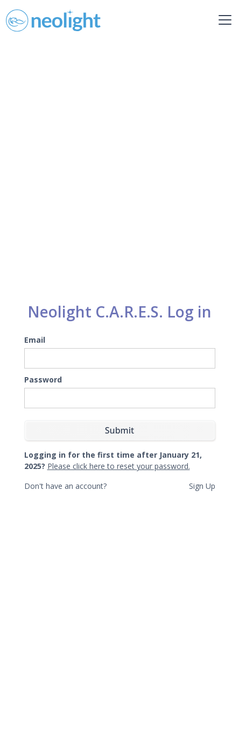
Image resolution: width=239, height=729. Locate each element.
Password (43, 379)
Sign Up (202, 486)
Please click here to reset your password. (118, 466)
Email (34, 340)
